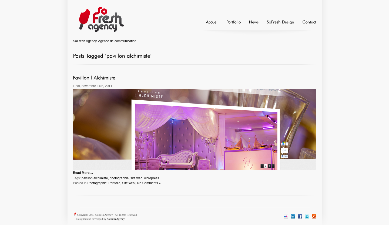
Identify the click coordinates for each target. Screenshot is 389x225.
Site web (128, 183)
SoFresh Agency (116, 218)
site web (136, 178)
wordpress (151, 178)
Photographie (96, 183)
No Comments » (149, 183)
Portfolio (114, 183)
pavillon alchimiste (95, 178)
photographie (119, 178)
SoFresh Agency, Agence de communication (104, 41)
